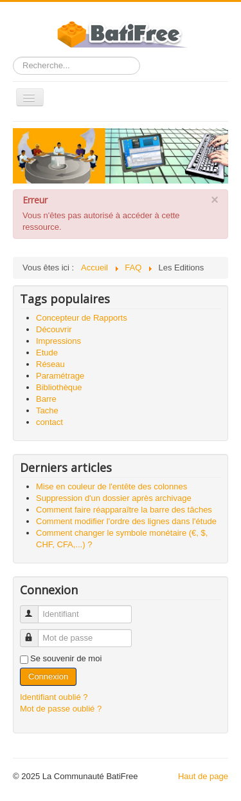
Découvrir (54, 329)
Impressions (58, 341)
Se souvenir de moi (66, 658)
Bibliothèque (59, 387)
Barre (46, 399)
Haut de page (203, 776)
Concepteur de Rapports (81, 318)
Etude (47, 352)
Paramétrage (60, 376)
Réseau (50, 364)
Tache (47, 410)
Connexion (48, 676)
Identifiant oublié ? (54, 697)
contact (49, 422)
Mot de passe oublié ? (61, 708)
